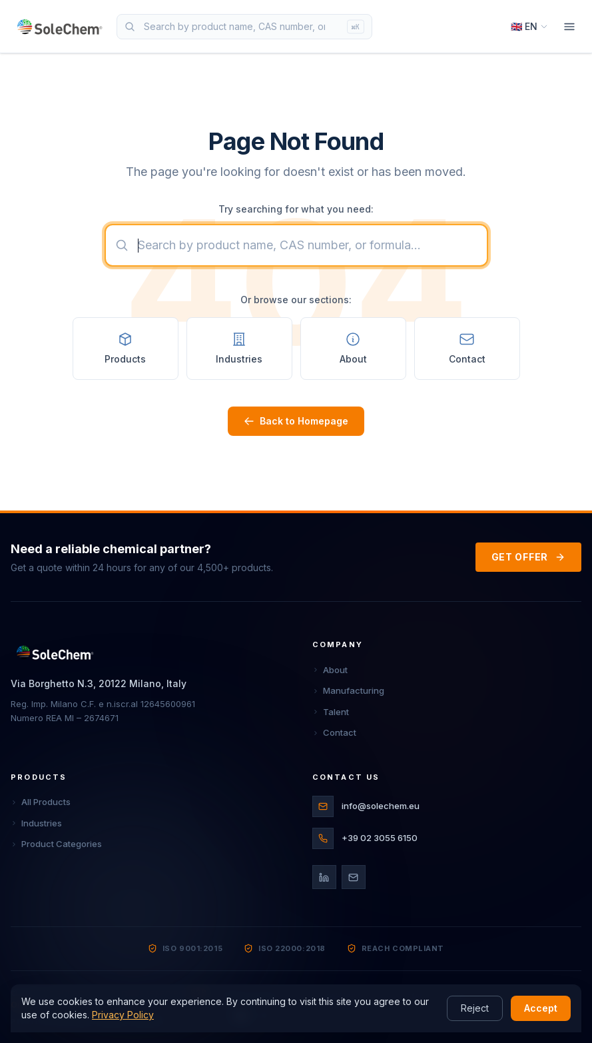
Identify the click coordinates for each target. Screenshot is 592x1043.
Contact (334, 732)
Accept (540, 1008)
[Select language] (529, 27)
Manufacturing (348, 690)
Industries (36, 823)
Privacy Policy (123, 1014)
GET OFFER (528, 556)
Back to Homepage (296, 421)
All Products (41, 801)
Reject (475, 1008)
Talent (330, 711)
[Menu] (569, 27)
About (330, 669)
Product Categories (56, 843)
